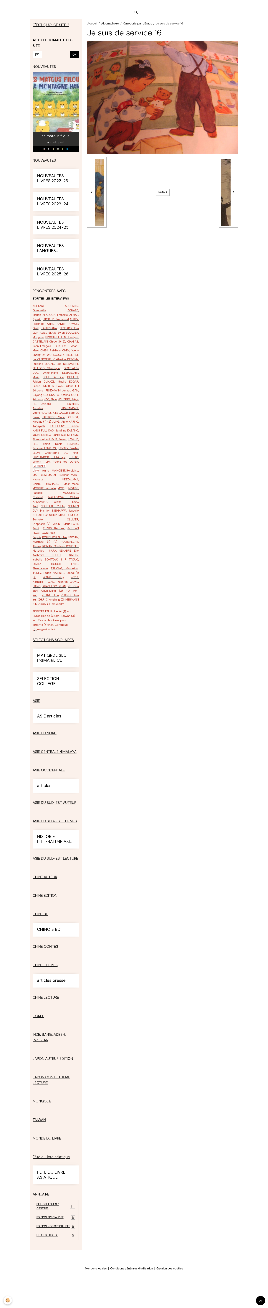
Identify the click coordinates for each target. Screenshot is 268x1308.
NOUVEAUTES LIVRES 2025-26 (52, 274)
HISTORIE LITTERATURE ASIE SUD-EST (54, 868)
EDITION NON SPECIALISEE (56, 1258)
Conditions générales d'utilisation (131, 1303)
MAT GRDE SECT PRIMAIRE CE (53, 687)
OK (74, 56)
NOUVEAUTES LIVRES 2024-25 (53, 227)
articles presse (51, 1009)
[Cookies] (8, 1300)
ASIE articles (49, 745)
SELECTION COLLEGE (48, 710)
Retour (162, 194)
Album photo (110, 25)
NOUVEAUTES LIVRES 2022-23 (52, 181)
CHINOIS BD (48, 958)
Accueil (92, 25)
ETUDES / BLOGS (56, 1269)
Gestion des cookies (171, 1303)
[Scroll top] (260, 1300)
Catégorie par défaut (137, 25)
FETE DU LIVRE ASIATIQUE (51, 1204)
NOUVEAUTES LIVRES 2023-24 (52, 204)
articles (44, 814)
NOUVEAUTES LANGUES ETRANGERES (50, 251)
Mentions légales (94, 1303)
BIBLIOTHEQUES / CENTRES (56, 1235)
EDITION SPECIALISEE (56, 1247)
